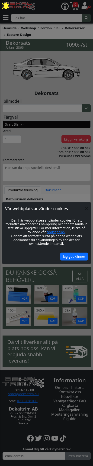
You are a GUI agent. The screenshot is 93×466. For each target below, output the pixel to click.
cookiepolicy (56, 232)
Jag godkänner (74, 256)
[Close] (86, 208)
